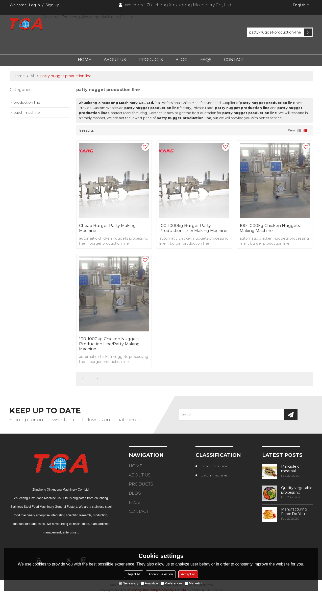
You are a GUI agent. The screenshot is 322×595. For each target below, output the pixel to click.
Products (151, 59)
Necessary (128, 583)
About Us (115, 59)
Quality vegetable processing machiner (296, 490)
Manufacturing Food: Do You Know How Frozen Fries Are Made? (295, 511)
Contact (234, 59)
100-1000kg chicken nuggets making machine (270, 228)
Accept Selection (160, 574)
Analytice (149, 583)
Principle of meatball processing (291, 468)
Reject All (133, 574)
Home (84, 59)
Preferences (171, 583)
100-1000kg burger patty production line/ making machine (193, 228)
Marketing (194, 583)
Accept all (188, 574)
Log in (34, 5)
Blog (182, 59)
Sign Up (53, 5)
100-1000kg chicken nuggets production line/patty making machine (109, 343)
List (299, 130)
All (33, 76)
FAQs (205, 59)
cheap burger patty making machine (107, 228)
